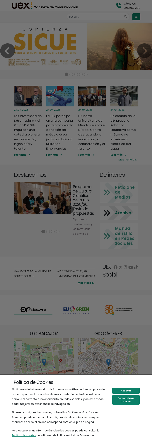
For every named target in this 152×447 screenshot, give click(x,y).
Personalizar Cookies (126, 400)
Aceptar (126, 390)
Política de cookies (24, 435)
